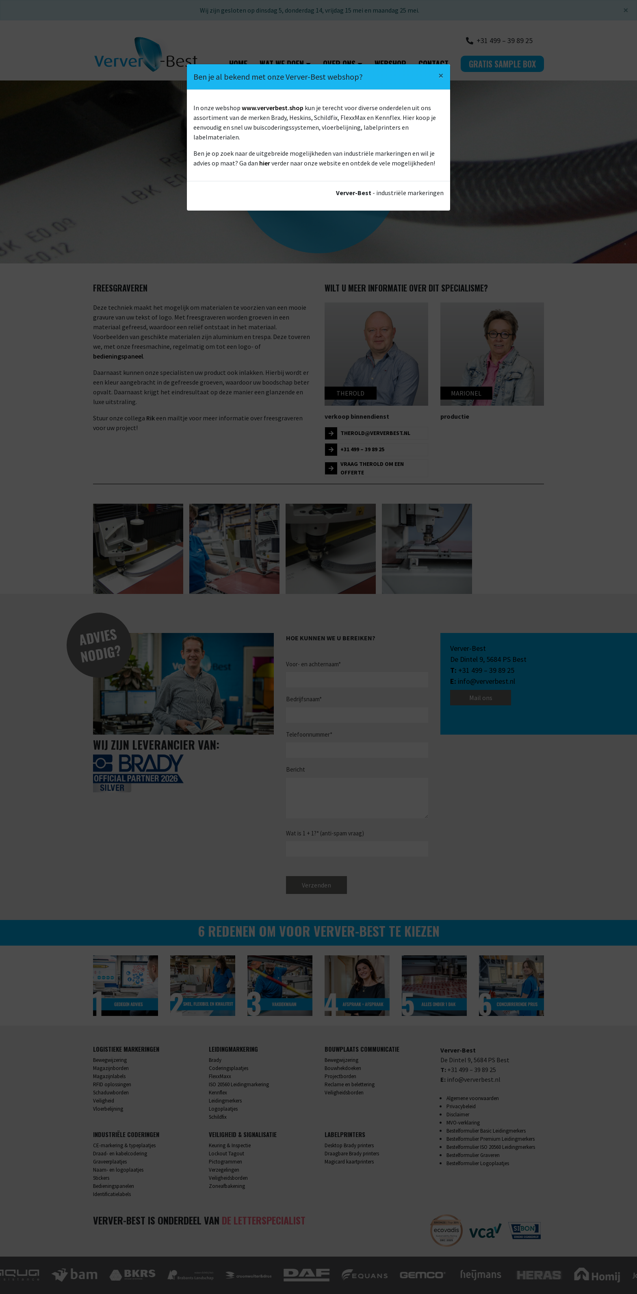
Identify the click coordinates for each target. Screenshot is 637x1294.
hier (264, 163)
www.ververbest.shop (272, 108)
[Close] (441, 75)
